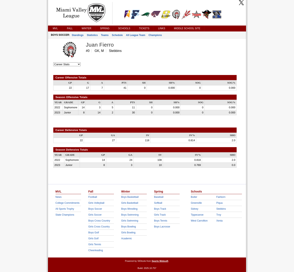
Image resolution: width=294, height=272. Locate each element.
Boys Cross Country (99, 220)
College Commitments (68, 202)
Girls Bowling (128, 232)
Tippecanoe (197, 214)
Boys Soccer (95, 208)
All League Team (135, 35)
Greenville (196, 202)
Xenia (219, 220)
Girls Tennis (94, 244)
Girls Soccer (95, 214)
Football (92, 197)
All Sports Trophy (65, 208)
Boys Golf (93, 232)
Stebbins (221, 208)
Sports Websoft (160, 261)
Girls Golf (93, 238)
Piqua (219, 202)
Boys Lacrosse (162, 226)
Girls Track (160, 214)
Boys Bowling (128, 226)
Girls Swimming (129, 220)
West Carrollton (199, 220)
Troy (218, 214)
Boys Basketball (130, 197)
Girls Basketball (129, 202)
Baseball (159, 197)
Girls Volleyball (96, 202)
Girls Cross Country (99, 226)
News (59, 197)
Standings (78, 35)
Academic (126, 238)
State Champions (65, 214)
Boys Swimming (130, 214)
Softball (158, 202)
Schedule (117, 35)
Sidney (194, 208)
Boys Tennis (160, 220)
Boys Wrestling (129, 208)
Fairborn (221, 197)
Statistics (92, 35)
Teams (105, 35)
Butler (194, 197)
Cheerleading (95, 250)
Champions (155, 35)
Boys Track (160, 208)
